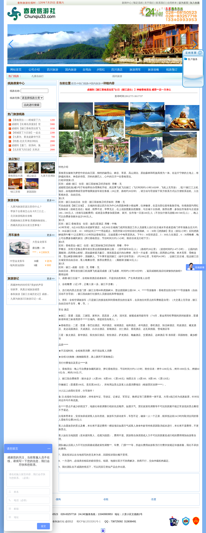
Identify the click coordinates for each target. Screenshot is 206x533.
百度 (153, 499)
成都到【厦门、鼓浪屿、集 (26, 145)
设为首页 (183, 2)
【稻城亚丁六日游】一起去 (26, 132)
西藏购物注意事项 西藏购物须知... (28, 220)
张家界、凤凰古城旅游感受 (24, 289)
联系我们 (161, 2)
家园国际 (31, 191)
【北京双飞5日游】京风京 (25, 149)
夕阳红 (101, 69)
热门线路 (84, 83)
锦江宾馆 (15, 191)
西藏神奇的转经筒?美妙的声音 (26, 284)
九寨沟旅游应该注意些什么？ (26, 206)
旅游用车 (135, 69)
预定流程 (138, 2)
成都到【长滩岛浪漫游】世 (26, 124)
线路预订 (171, 69)
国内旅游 (70, 69)
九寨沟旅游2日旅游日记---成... (26, 298)
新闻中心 (127, 2)
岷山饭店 (31, 175)
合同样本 (172, 2)
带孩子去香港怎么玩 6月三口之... (28, 211)
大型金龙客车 (39, 241)
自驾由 (87, 69)
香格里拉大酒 (15, 175)
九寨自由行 (38, 76)
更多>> (51, 200)
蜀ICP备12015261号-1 (88, 521)
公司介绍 (34, 69)
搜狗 (58, 499)
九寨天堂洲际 (48, 175)
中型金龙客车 (17, 261)
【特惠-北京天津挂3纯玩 (24, 141)
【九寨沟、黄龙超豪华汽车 (26, 136)
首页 (73, 83)
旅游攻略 (153, 69)
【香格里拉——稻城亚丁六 (26, 120)
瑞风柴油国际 (17, 265)
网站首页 (16, 69)
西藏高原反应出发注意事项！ (26, 225)
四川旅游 (52, 69)
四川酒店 (117, 69)
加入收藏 (195, 2)
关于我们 (149, 2)
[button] (195, 44)
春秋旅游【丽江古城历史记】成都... (29, 294)
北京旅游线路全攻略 (21, 215)
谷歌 (106, 499)
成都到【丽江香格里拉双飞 (26, 128)
